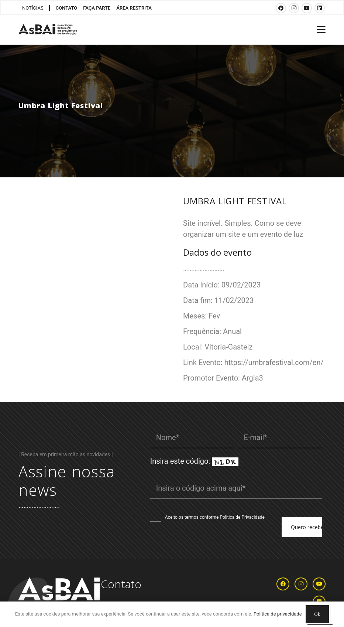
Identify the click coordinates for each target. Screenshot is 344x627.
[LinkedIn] (319, 8)
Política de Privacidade (242, 517)
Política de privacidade (278, 614)
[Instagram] (294, 8)
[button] (321, 29)
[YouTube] (307, 8)
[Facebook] (281, 8)
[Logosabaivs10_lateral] (47, 29)
